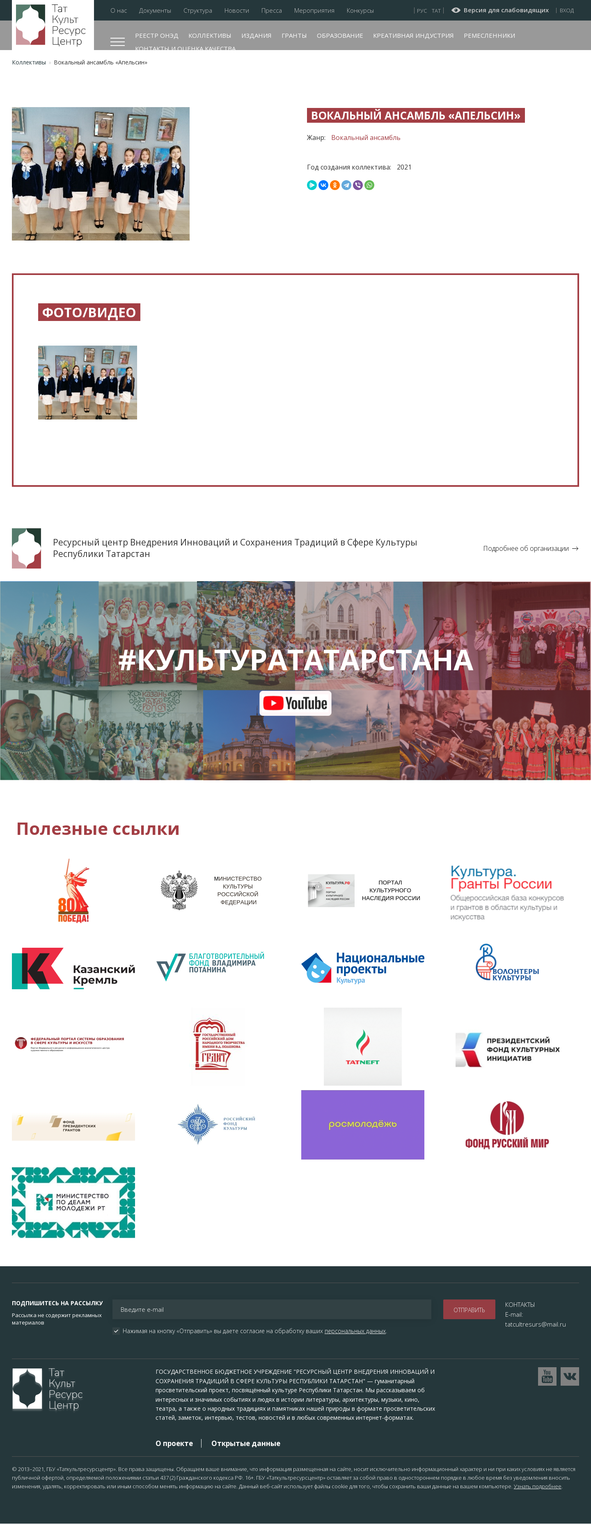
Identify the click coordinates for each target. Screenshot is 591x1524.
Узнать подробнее (537, 1486)
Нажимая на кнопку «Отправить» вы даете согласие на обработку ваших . (255, 1331)
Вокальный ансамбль (366, 137)
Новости (236, 10)
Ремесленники (489, 35)
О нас (118, 10)
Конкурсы (360, 10)
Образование (340, 35)
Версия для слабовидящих (506, 10)
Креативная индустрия (413, 35)
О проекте (174, 1443)
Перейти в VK (570, 1376)
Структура (197, 10)
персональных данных (355, 1331)
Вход (567, 10)
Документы (155, 10)
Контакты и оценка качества (185, 48)
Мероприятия (314, 10)
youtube (296, 703)
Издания (256, 35)
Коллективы (209, 35)
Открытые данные (245, 1443)
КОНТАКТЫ (520, 1304)
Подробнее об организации (526, 548)
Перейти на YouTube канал (547, 1376)
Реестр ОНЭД (157, 35)
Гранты (294, 35)
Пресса (271, 10)
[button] (87, 389)
